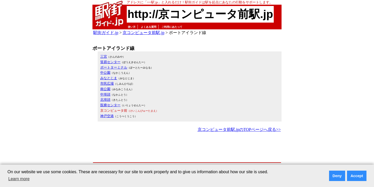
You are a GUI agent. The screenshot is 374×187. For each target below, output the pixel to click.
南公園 (105, 89)
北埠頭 (105, 100)
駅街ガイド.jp (105, 32)
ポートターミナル (113, 67)
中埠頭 (105, 94)
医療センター (110, 105)
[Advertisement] (187, 147)
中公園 (105, 73)
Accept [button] (357, 176)
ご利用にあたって (172, 26)
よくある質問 (148, 26)
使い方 (132, 26)
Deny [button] (337, 176)
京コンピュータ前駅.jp (143, 32)
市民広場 (107, 83)
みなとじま (108, 78)
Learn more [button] (19, 179)
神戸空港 (107, 116)
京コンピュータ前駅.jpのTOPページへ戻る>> (239, 129)
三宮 (103, 56)
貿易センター (110, 62)
